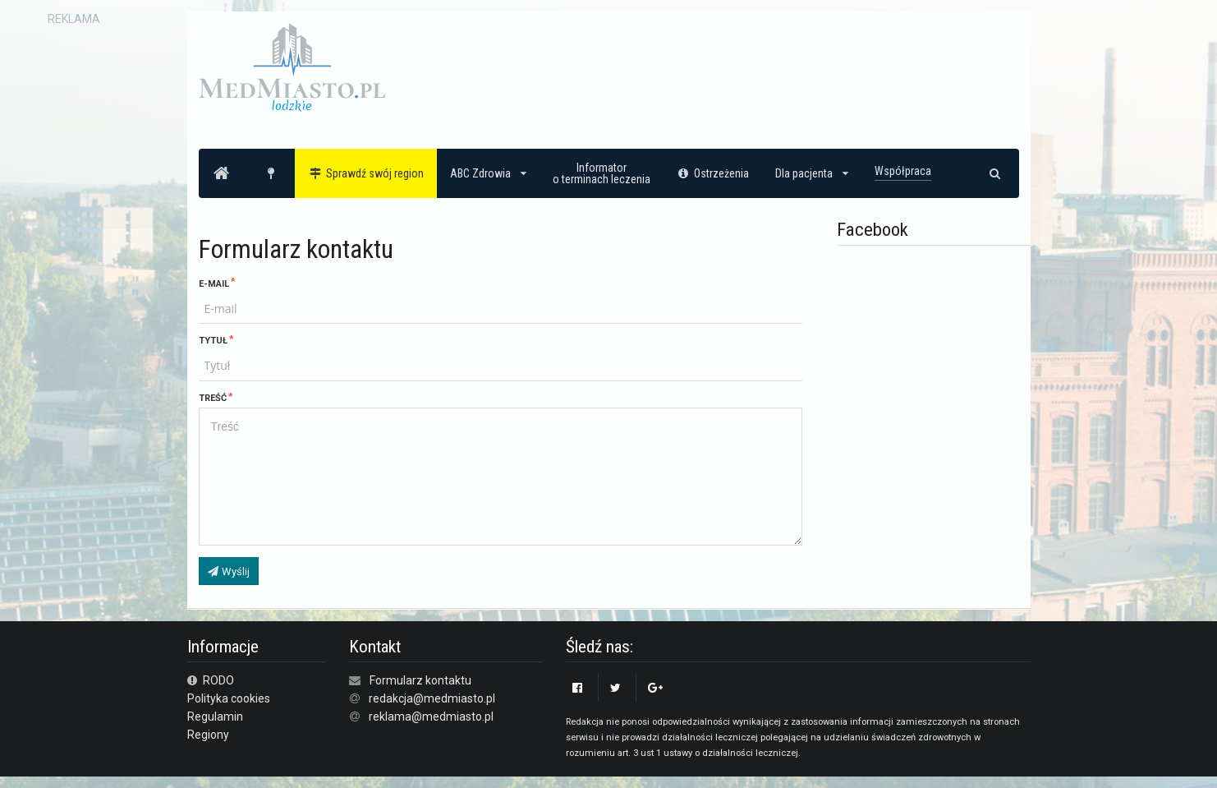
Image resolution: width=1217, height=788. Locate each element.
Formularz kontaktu (420, 680)
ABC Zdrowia (488, 173)
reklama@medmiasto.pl (431, 716)
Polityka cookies (228, 698)
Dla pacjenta (811, 173)
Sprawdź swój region (366, 173)
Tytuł (213, 340)
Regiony (208, 734)
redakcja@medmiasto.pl (432, 698)
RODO (211, 680)
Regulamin (215, 716)
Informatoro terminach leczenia (601, 173)
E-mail (214, 284)
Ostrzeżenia (713, 173)
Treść (213, 398)
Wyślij (228, 571)
